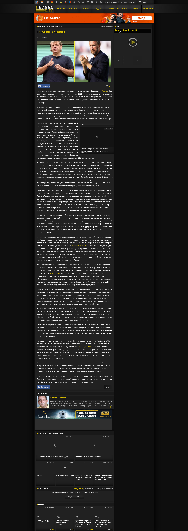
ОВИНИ (40, 504)
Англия (91, 347)
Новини (73, 9)
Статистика (123, 9)
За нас (107, 2)
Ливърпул (82, 347)
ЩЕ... (83, 125)
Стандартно (78, 489)
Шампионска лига (80, 246)
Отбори (110, 9)
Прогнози (85, 9)
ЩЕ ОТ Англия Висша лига (50, 433)
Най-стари (96, 489)
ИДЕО (118, 26)
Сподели (44, 86)
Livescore (135, 9)
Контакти (114, 2)
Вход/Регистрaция (74, 497)
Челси (104, 91)
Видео (98, 9)
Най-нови (87, 489)
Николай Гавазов (58, 398)
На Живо (60, 9)
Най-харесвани (107, 489)
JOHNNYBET (148, 9)
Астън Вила (55, 273)
